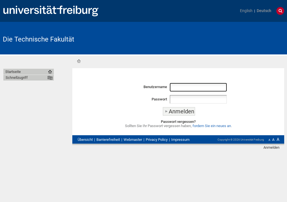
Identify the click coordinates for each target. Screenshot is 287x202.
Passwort (159, 99)
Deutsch (264, 10)
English (246, 10)
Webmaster (133, 139)
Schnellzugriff (17, 77)
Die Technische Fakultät (38, 39)
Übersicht (85, 139)
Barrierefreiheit (108, 139)
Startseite (78, 61)
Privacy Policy (157, 139)
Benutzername (155, 87)
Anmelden (271, 147)
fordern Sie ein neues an (212, 126)
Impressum (180, 139)
